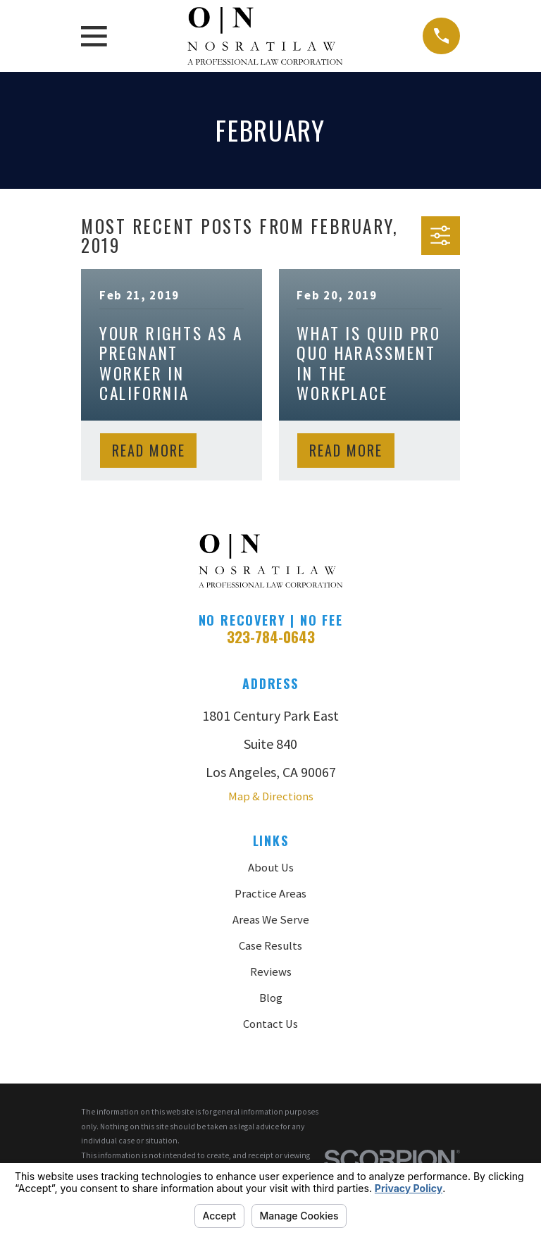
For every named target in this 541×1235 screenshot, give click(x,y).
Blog (270, 998)
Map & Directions (270, 796)
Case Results (270, 945)
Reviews (271, 971)
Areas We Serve (270, 919)
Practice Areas (270, 893)
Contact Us (270, 1024)
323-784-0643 (271, 636)
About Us (271, 867)
